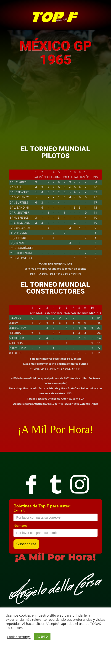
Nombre (20, 526)
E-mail (18, 510)
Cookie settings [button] (19, 637)
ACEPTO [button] (42, 636)
